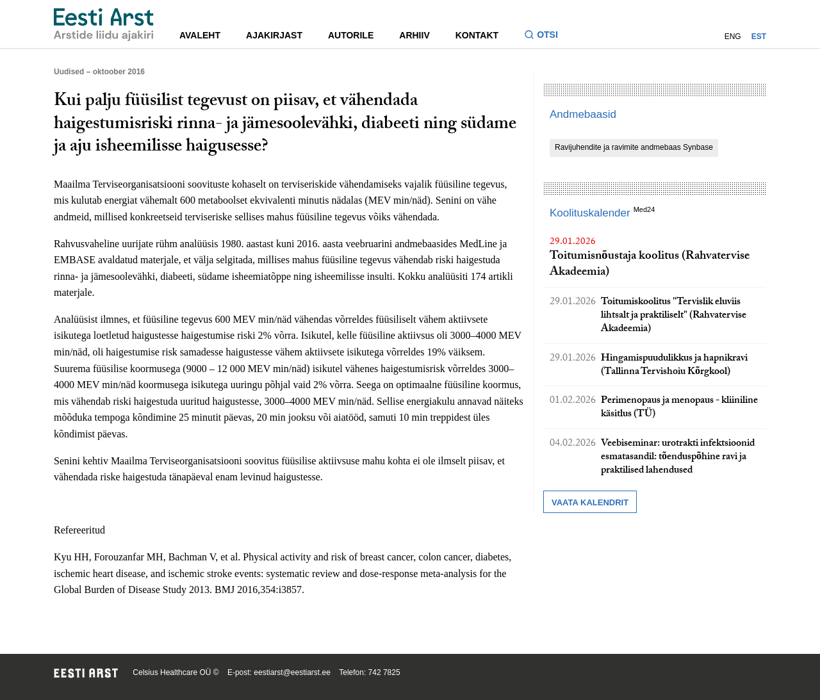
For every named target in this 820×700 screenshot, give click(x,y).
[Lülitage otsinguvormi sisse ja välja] (546, 36)
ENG (733, 36)
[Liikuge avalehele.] (104, 25)
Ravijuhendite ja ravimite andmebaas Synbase (634, 147)
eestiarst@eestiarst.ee (292, 672)
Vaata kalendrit (590, 502)
